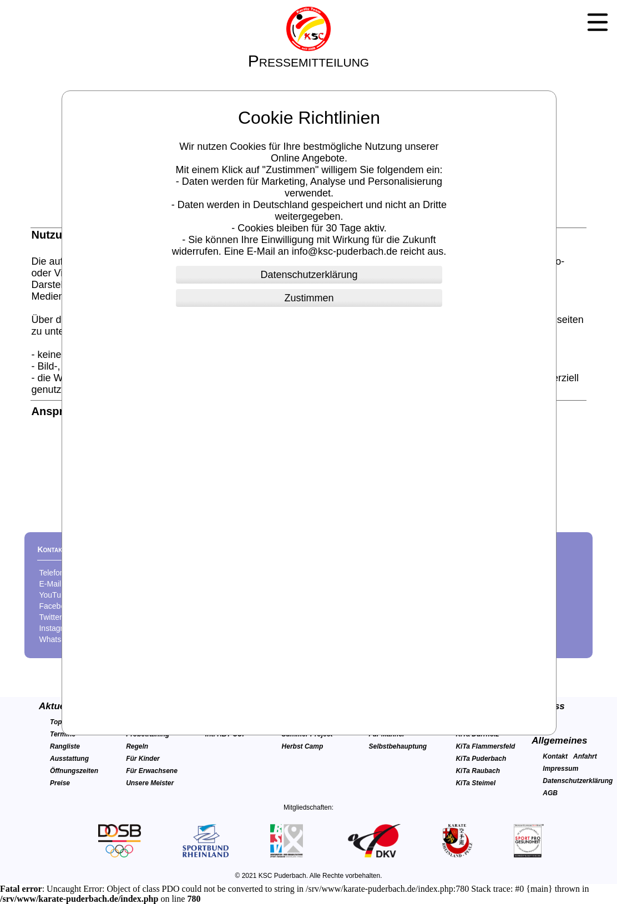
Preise (60, 783)
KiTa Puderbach (481, 758)
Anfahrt (585, 756)
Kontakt (555, 756)
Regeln (137, 746)
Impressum (560, 768)
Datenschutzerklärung (578, 781)
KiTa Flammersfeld (485, 746)
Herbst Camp (302, 746)
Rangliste (65, 746)
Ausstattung (69, 758)
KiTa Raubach (478, 771)
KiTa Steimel (475, 783)
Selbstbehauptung (397, 746)
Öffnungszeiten (74, 771)
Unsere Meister (150, 783)
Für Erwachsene (152, 771)
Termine (62, 734)
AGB (550, 793)
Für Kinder (143, 758)
